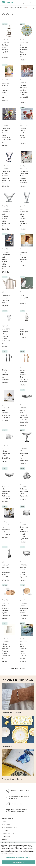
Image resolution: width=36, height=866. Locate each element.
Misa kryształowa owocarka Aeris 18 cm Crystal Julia (6, 493)
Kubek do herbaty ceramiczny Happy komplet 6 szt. (5, 91)
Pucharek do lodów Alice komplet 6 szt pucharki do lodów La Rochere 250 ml (24, 92)
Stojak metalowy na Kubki (24, 331)
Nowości (5, 8)
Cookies (5, 830)
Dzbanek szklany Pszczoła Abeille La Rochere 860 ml (6, 337)
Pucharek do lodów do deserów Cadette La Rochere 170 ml (6, 177)
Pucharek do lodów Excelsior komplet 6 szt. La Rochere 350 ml (6, 219)
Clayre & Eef (6, 42)
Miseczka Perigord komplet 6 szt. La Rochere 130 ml (24, 134)
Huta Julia (5, 408)
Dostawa (5, 839)
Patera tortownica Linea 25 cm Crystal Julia (6, 413)
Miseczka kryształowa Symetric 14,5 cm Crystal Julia (24, 572)
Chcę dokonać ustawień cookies (18, 857)
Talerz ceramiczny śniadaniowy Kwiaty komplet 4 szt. (24, 50)
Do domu (13, 8)
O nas (4, 821)
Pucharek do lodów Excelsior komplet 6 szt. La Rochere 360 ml (24, 219)
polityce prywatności (7, 853)
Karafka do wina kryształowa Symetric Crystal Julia (6, 572)
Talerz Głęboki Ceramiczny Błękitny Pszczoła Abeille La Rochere (23, 651)
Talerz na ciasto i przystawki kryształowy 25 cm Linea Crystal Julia (24, 416)
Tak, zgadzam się (18, 862)
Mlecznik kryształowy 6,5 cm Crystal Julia (6, 454)
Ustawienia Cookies (9, 833)
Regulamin (6, 824)
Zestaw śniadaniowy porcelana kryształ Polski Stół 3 (6, 610)
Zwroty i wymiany (8, 842)
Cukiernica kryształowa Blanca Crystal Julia (24, 492)
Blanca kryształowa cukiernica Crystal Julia (6, 530)
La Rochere (23, 83)
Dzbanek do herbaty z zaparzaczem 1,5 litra (6, 298)
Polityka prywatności (10, 827)
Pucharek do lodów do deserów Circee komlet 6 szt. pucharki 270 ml (6, 135)
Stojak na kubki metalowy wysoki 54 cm (5, 49)
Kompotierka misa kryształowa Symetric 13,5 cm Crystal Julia (24, 533)
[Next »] (27, 668)
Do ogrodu (21, 8)
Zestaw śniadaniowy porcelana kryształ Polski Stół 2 (24, 610)
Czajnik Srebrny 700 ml (24, 297)
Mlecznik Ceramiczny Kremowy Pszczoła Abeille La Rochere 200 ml (6, 651)
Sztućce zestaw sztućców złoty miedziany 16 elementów (24, 375)
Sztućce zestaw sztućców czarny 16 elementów (5, 374)
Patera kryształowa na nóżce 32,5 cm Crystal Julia (24, 455)
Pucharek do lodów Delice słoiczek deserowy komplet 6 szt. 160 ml (24, 177)
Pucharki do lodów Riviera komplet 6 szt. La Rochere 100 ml (6, 262)
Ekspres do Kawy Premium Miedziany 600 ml (23, 257)
